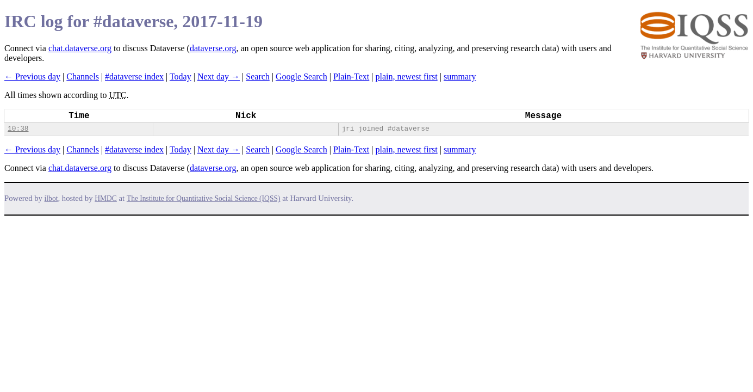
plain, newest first (407, 76)
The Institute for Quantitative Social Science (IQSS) (204, 198)
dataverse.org (213, 48)
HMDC (106, 198)
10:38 (18, 129)
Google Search (301, 76)
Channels (82, 76)
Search (258, 76)
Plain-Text (351, 76)
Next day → (218, 76)
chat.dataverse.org (79, 48)
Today (180, 76)
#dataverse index (134, 76)
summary (460, 76)
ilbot (51, 198)
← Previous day (32, 76)
